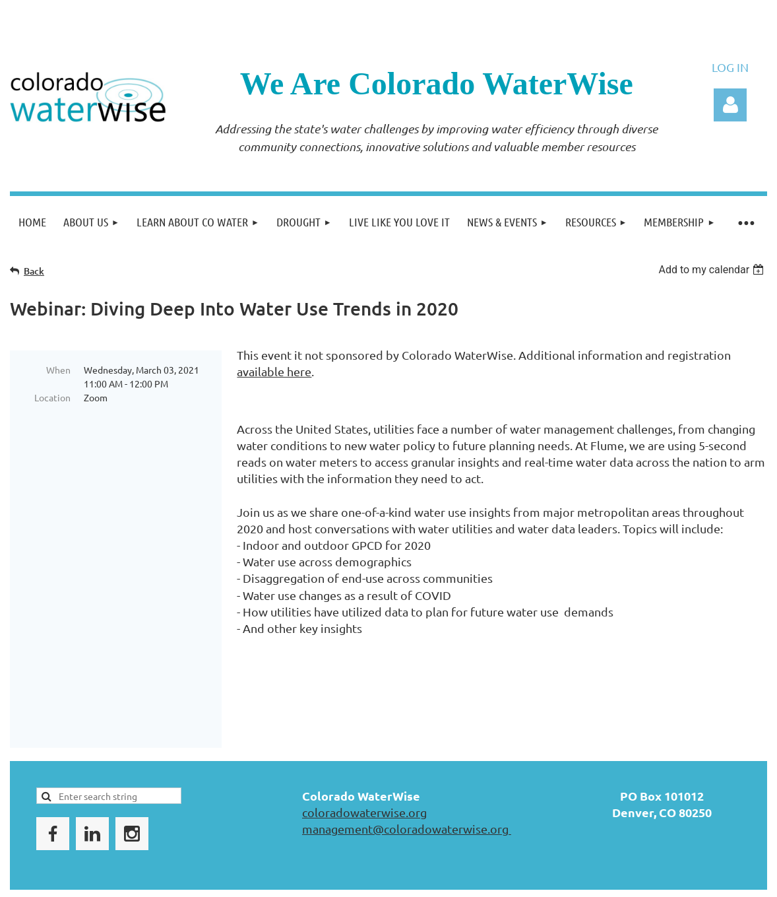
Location (52, 397)
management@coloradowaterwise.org (406, 792)
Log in (730, 104)
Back (34, 271)
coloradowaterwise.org (364, 776)
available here (274, 371)
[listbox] (712, 269)
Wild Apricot (610, 877)
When (58, 370)
